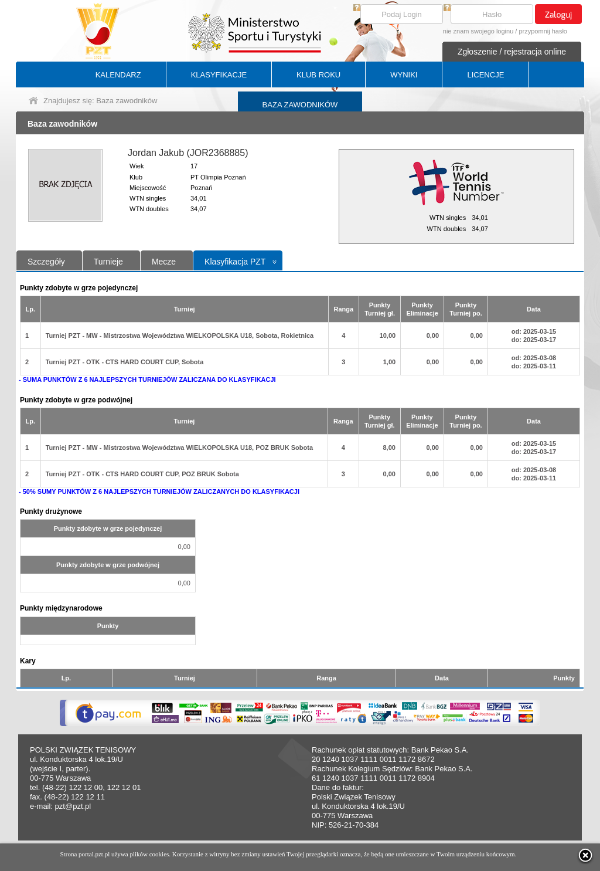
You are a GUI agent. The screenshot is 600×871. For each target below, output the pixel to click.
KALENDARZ (118, 74)
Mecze (164, 261)
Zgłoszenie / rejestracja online (512, 51)
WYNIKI (403, 74)
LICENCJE (485, 74)
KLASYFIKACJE (219, 74)
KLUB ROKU (318, 74)
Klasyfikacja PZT (234, 261)
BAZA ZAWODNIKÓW (300, 104)
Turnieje (108, 261)
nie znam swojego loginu (478, 31)
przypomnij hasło (543, 31)
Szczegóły (46, 261)
